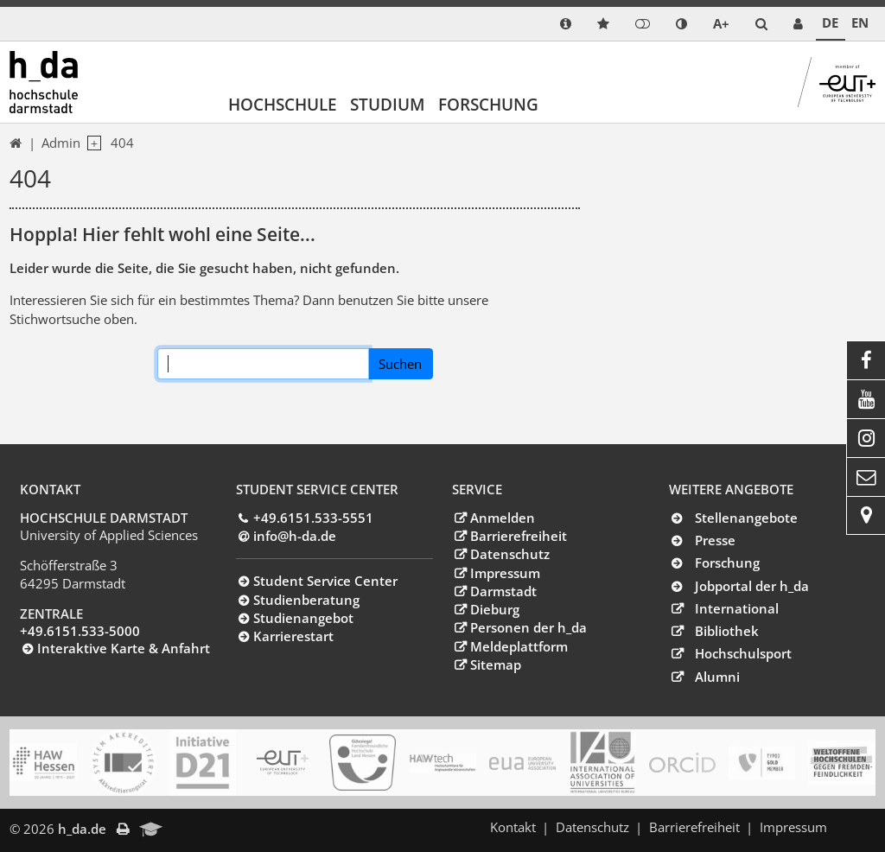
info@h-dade (294, 535)
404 (122, 142)
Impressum (505, 573)
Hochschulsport (743, 653)
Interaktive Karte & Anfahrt (123, 648)
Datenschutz (510, 554)
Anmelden (502, 517)
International (737, 608)
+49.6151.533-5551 (313, 517)
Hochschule (282, 104)
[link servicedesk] (798, 24)
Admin (60, 142)
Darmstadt (503, 591)
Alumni (717, 676)
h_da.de (82, 828)
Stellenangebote (746, 517)
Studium (387, 104)
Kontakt (513, 827)
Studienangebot (303, 617)
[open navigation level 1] (90, 143)
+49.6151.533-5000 (80, 630)
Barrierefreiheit (518, 535)
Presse (715, 540)
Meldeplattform (519, 646)
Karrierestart (293, 636)
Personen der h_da (528, 627)
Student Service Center (325, 580)
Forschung (488, 104)
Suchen (400, 363)
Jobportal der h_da (752, 585)
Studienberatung (306, 599)
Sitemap (495, 664)
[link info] (565, 24)
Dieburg (494, 609)
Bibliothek (727, 630)
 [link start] (16, 143)
